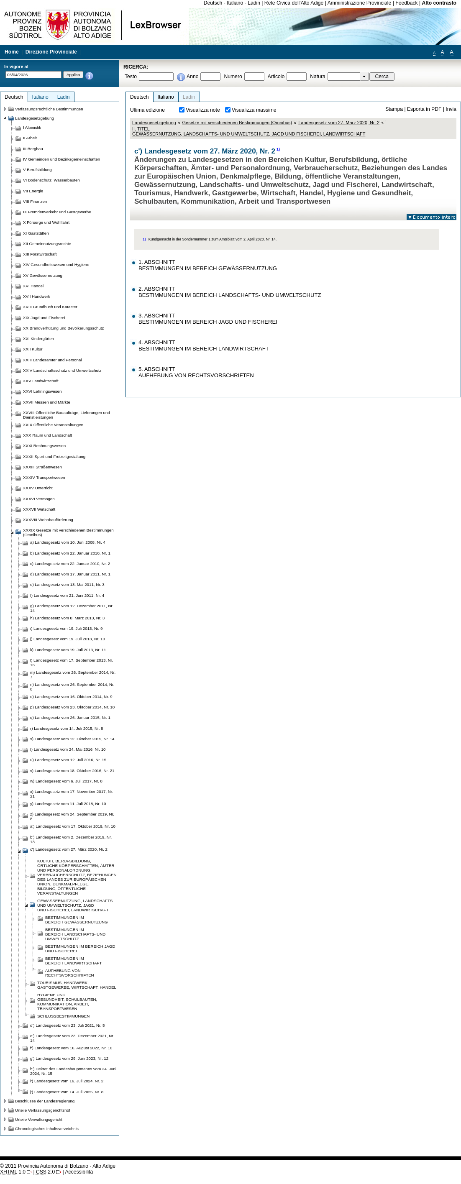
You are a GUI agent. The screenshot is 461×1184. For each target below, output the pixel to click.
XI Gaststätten (36, 233)
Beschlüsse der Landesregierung (44, 1101)
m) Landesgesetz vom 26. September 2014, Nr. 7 (72, 674)
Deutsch (213, 3)
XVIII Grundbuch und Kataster (50, 306)
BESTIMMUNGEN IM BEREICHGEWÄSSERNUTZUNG (76, 919)
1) (278, 149)
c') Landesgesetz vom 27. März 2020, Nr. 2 (69, 849)
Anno (192, 76)
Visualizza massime (254, 110)
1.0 (13, 1172)
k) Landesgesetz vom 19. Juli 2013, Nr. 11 (68, 649)
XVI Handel (33, 286)
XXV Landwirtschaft (41, 380)
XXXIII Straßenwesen (42, 467)
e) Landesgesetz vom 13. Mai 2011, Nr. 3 (67, 584)
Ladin (254, 3)
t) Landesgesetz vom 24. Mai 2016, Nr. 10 (67, 749)
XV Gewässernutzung (42, 275)
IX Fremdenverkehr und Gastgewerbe (57, 212)
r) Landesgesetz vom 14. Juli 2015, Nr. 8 (66, 728)
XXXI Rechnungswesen (44, 445)
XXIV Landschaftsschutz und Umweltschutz (62, 370)
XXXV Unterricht (38, 488)
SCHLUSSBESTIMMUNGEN (63, 1016)
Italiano (235, 3)
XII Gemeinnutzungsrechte (47, 243)
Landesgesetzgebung (154, 122)
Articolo (276, 76)
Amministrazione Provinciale (360, 3)
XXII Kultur (32, 349)
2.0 (45, 1172)
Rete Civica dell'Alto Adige (294, 3)
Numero (233, 76)
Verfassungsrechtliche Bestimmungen (49, 109)
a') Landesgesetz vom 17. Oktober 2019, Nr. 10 (72, 826)
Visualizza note (203, 110)
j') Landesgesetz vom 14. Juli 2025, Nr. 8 (66, 1091)
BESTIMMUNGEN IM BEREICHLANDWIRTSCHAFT (73, 960)
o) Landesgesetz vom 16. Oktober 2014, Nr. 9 (71, 696)
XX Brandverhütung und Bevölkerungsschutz (63, 328)
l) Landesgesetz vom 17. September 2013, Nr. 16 (71, 662)
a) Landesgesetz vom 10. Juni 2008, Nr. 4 (67, 542)
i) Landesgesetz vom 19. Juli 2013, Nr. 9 (66, 628)
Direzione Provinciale (51, 52)
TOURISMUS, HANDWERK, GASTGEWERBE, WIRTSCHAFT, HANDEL (76, 985)
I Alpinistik (32, 127)
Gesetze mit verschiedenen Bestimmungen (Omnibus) (237, 122)
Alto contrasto (439, 3)
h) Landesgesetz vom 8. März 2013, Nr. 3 (67, 618)
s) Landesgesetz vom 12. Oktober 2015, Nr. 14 (72, 738)
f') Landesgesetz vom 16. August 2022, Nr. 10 (71, 1048)
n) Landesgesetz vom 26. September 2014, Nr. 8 (72, 686)
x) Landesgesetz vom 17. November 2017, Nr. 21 (71, 793)
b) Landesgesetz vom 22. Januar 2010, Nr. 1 (70, 553)
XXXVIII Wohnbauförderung (48, 519)
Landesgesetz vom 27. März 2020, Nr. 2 (338, 122)
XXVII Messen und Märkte (46, 402)
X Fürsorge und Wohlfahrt (46, 222)
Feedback (406, 3)
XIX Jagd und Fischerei (44, 317)
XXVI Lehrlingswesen (42, 391)
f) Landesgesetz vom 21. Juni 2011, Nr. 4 (67, 595)
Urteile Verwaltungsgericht (38, 1119)
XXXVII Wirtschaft (39, 509)
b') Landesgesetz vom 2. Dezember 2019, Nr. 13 (71, 839)
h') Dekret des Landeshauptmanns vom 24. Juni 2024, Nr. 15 (73, 1071)
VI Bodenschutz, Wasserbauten (51, 180)
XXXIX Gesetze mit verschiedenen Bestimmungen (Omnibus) (68, 532)
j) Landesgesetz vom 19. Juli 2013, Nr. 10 (67, 639)
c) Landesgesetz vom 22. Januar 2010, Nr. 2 (70, 563)
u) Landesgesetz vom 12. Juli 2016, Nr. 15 (68, 759)
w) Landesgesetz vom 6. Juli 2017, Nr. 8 (66, 781)
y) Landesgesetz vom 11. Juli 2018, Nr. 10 (68, 803)
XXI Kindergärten (38, 338)
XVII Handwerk (36, 296)
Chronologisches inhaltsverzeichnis (47, 1128)
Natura (317, 76)
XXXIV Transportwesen (44, 477)
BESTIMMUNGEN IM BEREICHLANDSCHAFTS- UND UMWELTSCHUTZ (75, 934)
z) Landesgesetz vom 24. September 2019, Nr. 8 (72, 816)
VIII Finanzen (35, 201)
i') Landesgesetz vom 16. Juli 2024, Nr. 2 (66, 1081)
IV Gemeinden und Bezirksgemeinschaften (61, 159)
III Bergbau (33, 148)
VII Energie (33, 191)
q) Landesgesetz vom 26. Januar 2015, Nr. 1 (70, 717)
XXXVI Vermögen (39, 498)
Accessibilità (79, 1172)
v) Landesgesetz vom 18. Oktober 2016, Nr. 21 (72, 770)
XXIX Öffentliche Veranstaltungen (53, 424)
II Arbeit (30, 138)
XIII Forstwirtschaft (39, 254)
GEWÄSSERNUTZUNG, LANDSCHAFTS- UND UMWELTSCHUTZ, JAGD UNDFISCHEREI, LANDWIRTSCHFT (75, 905)
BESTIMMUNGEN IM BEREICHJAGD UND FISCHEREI (80, 948)
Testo (131, 76)
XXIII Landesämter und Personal (52, 360)
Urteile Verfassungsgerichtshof (42, 1110)
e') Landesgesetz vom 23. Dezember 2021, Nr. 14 (72, 1038)
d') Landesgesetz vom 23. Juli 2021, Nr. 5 (67, 1025)
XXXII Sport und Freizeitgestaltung (54, 456)
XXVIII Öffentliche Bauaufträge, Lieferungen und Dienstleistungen (66, 414)
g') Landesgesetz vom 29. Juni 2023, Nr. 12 (69, 1058)
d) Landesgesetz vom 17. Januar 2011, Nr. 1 (70, 574)
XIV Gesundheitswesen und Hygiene (56, 264)
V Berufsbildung (37, 169)
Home (12, 52)
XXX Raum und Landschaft (47, 435)
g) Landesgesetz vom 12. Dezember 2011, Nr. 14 (71, 608)
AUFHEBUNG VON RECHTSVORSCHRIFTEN (69, 972)
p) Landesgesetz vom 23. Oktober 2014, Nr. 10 (72, 707)
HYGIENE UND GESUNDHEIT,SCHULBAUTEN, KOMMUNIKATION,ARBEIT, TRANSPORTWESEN (67, 1001)
